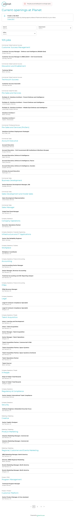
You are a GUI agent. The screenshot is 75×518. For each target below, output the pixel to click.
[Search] (19, 29)
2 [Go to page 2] (37, 506)
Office (4, 32)
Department (42, 26)
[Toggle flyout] (70, 28)
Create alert (10, 19)
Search (5, 26)
